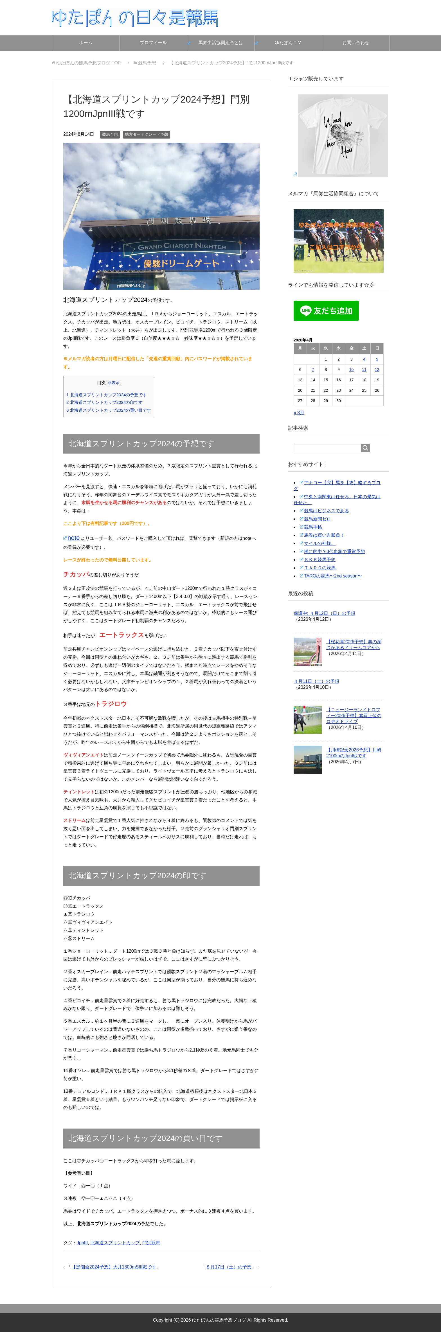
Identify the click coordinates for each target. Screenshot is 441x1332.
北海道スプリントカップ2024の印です (104, 402)
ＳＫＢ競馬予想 (320, 559)
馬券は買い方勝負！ (324, 535)
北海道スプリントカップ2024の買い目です (108, 410)
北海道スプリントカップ (115, 1242)
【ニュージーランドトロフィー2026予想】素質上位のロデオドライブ (353, 715)
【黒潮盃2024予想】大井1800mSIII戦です (113, 1267)
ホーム (86, 42)
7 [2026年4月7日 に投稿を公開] (313, 369)
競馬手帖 (313, 527)
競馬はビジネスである (326, 510)
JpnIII (82, 1242)
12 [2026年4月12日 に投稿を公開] (377, 369)
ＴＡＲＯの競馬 (320, 567)
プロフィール (153, 42)
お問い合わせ (355, 42)
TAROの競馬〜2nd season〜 (333, 576)
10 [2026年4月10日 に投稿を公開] (351, 369)
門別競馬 (151, 1242)
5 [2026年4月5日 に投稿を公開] (377, 359)
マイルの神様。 (320, 543)
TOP (88, 62)
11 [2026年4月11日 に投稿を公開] (364, 369)
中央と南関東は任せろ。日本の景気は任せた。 (337, 499)
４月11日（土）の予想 (316, 681)
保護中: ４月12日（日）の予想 (324, 613)
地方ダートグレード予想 (146, 134)
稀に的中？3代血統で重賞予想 (334, 551)
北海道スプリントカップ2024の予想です (106, 394)
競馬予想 (110, 134)
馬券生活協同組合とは (220, 42)
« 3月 (299, 412)
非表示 (114, 383)
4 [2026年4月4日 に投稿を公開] (364, 359)
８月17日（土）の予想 (228, 1267)
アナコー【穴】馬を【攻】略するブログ (337, 485)
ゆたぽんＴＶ (288, 42)
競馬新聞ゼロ (317, 519)
